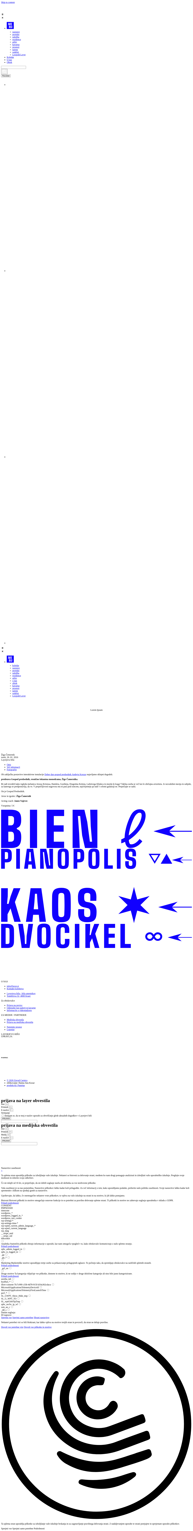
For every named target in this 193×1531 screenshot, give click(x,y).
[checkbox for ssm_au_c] (12, 1307)
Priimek (5, 1107)
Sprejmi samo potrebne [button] (22, 1317)
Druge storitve (7, 1273)
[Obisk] (99, 62)
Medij (4, 1134)
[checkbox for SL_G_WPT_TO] (18, 1298)
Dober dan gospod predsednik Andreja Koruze (65, 774)
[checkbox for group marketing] (3, 1260)
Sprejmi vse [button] (6, 1317)
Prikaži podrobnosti (10, 1203)
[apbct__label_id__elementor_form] (19, 1121)
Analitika (5, 1244)
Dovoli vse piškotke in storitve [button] (38, 1327)
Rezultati (6, 76)
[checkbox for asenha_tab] (13, 1279)
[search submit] (4, 71)
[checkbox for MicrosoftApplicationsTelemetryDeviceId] (41, 1287)
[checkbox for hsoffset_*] (12, 1282)
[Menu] (99, 660)
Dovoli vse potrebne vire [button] (12, 1327)
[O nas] (99, 60)
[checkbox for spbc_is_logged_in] (20, 1252)
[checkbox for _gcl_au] (10, 1268)
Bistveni (5, 1200)
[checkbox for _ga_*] (9, 1257)
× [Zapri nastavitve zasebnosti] (1, 1170)
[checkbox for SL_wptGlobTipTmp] (22, 1301)
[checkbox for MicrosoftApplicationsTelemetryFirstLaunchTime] (48, 1290)
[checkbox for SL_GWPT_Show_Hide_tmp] (29, 1296)
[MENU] (99, 26)
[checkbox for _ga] (6, 1255)
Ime (3, 1104)
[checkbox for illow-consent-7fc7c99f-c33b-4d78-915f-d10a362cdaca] (53, 1284)
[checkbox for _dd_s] (8, 1310)
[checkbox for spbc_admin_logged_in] (24, 1249)
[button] (96, 1424)
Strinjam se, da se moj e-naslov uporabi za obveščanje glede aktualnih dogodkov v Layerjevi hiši (48, 1115)
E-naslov (5, 1110)
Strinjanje (5, 1113)
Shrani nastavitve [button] (41, 1317)
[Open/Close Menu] (96, 16)
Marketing (6, 1263)
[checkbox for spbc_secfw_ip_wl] (20, 1304)
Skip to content (8, 2)
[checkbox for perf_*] (9, 1293)
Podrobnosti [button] (39, 1528)
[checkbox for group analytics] (3, 1241)
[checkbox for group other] (3, 1271)
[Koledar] (99, 57)
